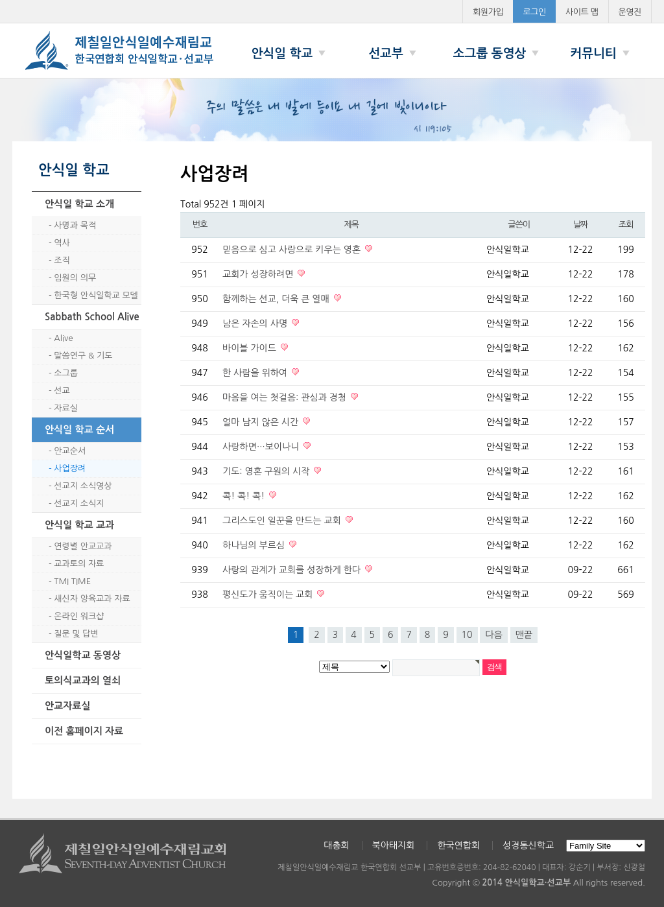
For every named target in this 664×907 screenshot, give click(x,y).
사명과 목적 (75, 225)
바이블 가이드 (250, 348)
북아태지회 (393, 845)
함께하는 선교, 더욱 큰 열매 (277, 298)
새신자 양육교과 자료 (92, 599)
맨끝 (524, 634)
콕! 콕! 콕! (244, 496)
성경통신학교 (528, 845)
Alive (63, 338)
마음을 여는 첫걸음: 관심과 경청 (285, 397)
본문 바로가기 (0, 0)
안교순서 (70, 451)
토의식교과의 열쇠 (83, 680)
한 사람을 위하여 (256, 372)
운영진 (630, 12)
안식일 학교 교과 (79, 525)
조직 (61, 260)
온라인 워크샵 (79, 616)
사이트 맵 (582, 12)
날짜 (580, 224)
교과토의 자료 (79, 564)
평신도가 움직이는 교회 (268, 594)
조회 (626, 224)
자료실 (66, 408)
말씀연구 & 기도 (83, 355)
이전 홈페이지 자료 (84, 731)
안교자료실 (68, 706)
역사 (61, 243)
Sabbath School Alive (92, 317)
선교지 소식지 (79, 503)
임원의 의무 (75, 278)
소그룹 (66, 373)
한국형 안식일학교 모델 (95, 295)
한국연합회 (458, 845)
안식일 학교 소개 (79, 204)
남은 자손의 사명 (256, 323)
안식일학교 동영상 (83, 655)
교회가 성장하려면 (259, 274)
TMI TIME (72, 581)
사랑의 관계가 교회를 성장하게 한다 (292, 569)
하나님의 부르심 (254, 545)
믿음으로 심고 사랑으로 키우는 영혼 (292, 249)
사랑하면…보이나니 (262, 446)
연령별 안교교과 (83, 546)
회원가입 (488, 12)
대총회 (336, 845)
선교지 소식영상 (83, 486)
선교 (61, 390)
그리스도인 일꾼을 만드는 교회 (283, 520)
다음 (493, 634)
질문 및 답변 (76, 634)
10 (467, 634)
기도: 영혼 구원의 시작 (267, 471)
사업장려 (70, 468)
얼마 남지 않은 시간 (261, 422)
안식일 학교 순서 (79, 429)
